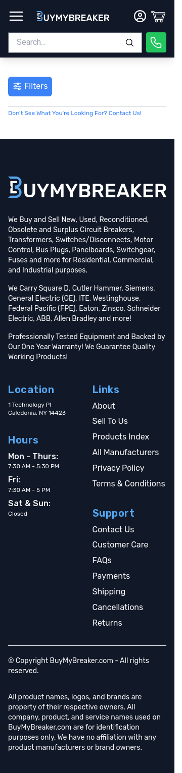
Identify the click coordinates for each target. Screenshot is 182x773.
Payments (111, 576)
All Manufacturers (126, 452)
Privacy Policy (119, 468)
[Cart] (158, 16)
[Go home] (87, 187)
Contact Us (113, 529)
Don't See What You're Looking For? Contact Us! (75, 113)
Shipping (109, 591)
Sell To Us (110, 421)
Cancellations (118, 607)
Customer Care (121, 544)
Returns (107, 623)
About (104, 406)
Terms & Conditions (129, 483)
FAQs (102, 560)
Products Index (121, 436)
